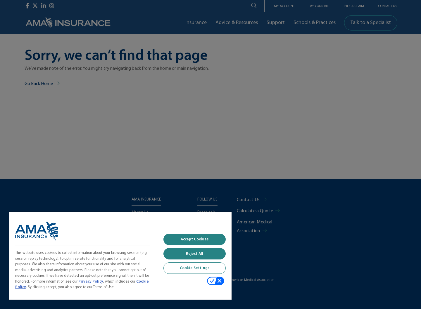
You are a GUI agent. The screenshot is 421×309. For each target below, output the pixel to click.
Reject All (194, 254)
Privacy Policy (90, 281)
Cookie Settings (194, 268)
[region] (120, 256)
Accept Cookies (195, 239)
